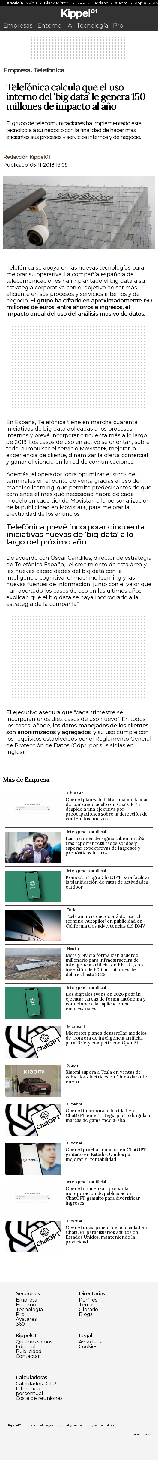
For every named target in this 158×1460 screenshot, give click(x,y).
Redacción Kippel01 (26, 157)
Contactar (28, 1356)
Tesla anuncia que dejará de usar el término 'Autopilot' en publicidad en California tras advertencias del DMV (105, 921)
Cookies (88, 1346)
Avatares (26, 1319)
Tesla (71, 909)
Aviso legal (91, 1342)
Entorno (49, 25)
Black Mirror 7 (57, 3)
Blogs (85, 1314)
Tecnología (92, 25)
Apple (140, 3)
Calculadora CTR (36, 1384)
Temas (86, 1304)
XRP (81, 3)
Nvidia (32, 3)
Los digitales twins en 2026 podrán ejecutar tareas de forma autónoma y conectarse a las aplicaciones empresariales (105, 1001)
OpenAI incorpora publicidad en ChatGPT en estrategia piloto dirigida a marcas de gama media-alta (108, 1115)
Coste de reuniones (39, 1398)
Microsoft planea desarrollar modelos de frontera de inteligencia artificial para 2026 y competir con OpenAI (106, 1038)
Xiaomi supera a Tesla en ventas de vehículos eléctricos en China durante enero (106, 1076)
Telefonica (49, 70)
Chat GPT (76, 792)
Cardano (100, 3)
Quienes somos (34, 1342)
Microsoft (76, 1026)
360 (20, 1324)
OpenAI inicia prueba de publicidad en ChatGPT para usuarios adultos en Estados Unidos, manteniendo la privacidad (106, 1235)
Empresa (16, 70)
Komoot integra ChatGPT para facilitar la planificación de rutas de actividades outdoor (108, 882)
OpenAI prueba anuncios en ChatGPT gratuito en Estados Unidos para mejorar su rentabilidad (106, 1154)
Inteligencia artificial (86, 831)
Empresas (18, 25)
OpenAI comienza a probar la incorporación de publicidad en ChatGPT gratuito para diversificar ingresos (103, 1196)
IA (69, 25)
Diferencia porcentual (29, 1391)
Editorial (26, 1346)
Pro (118, 25)
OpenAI (74, 1104)
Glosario (88, 1309)
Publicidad (29, 1351)
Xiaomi (121, 3)
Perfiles (88, 1300)
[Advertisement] (79, 50)
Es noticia (13, 3)
